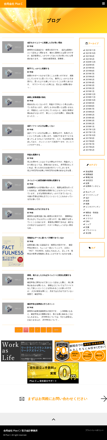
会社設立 (89, 180)
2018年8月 (90, 106)
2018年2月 (90, 123)
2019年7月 (90, 73)
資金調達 (89, 171)
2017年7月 (90, 144)
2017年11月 (90, 132)
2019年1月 (90, 91)
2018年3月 (90, 120)
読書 (87, 227)
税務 (87, 203)
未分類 (88, 233)
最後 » (56, 329)
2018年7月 (90, 109)
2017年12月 (90, 129)
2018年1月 (90, 126)
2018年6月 (90, 112)
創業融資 (89, 174)
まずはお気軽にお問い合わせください (57, 398)
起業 (87, 183)
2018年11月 (90, 97)
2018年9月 (90, 103)
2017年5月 (90, 150)
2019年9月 (90, 68)
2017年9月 (90, 138)
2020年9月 (90, 65)
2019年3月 (90, 85)
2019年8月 (90, 70)
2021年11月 (90, 50)
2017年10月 (90, 135)
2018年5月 (90, 114)
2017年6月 (90, 147)
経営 (87, 200)
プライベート (91, 230)
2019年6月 (90, 76)
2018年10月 (90, 100)
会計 (87, 198)
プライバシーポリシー (94, 430)
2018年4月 (90, 117)
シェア (88, 224)
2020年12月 (90, 62)
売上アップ (90, 192)
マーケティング (92, 195)
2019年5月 (90, 79)
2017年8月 (90, 141)
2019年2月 (90, 88)
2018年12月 (90, 94)
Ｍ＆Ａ (88, 215)
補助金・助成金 (92, 212)
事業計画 (89, 177)
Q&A (87, 221)
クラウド (89, 218)
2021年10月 (90, 53)
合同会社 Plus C (13, 4)
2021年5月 (90, 59)
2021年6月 (90, 56)
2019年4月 (90, 82)
